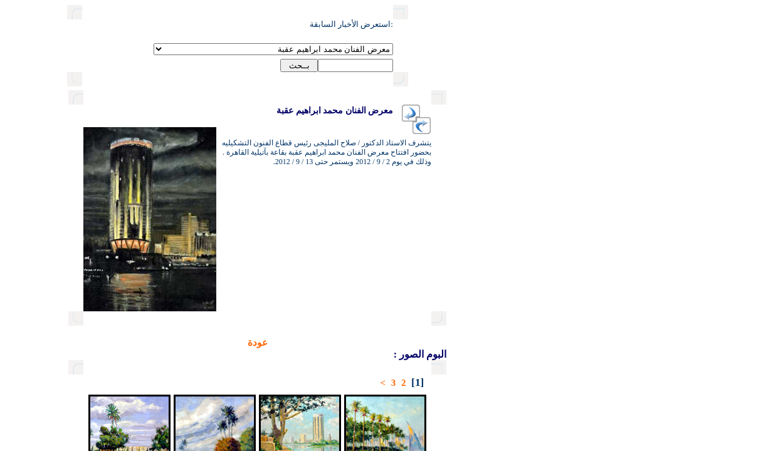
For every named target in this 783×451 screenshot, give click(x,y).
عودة (214, 343)
